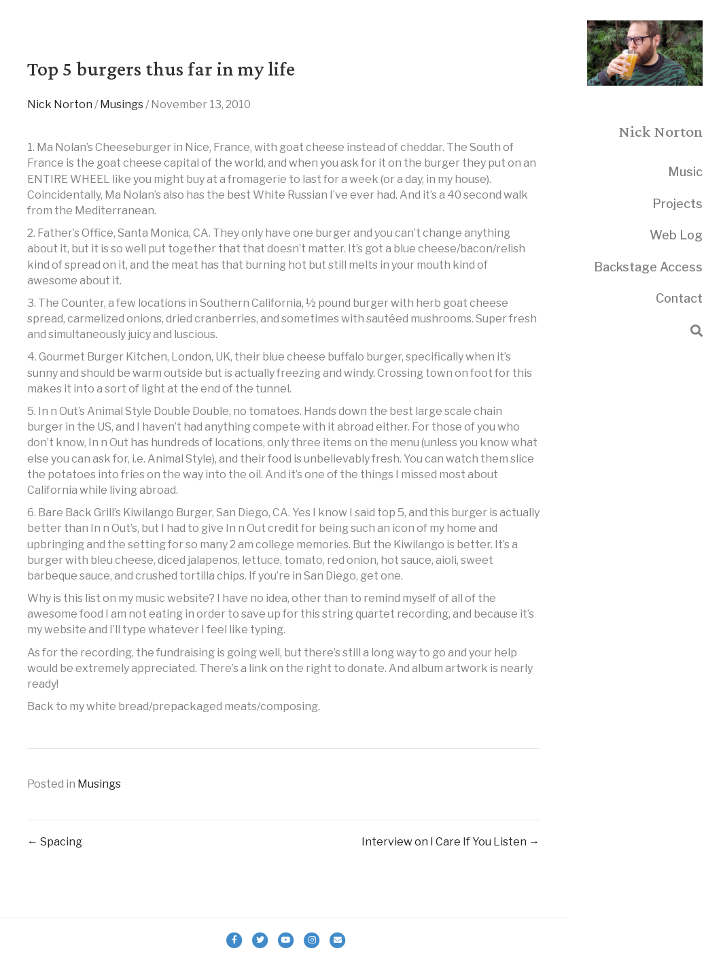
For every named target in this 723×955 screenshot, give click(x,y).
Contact (679, 298)
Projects (677, 204)
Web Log (676, 235)
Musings (121, 104)
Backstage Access (648, 267)
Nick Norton (59, 104)
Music (685, 172)
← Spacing (54, 841)
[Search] (696, 330)
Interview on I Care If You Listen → (451, 841)
